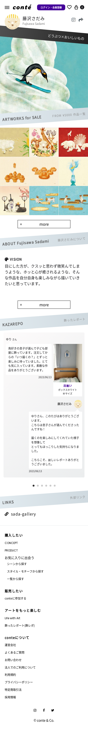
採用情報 (10, 697)
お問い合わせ (13, 660)
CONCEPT (11, 543)
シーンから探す (17, 564)
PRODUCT (11, 550)
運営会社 (10, 645)
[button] (33, 486)
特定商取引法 (13, 690)
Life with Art (12, 618)
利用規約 (10, 675)
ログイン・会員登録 (51, 7)
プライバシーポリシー (19, 682)
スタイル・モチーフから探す (25, 571)
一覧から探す (15, 579)
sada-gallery (20, 514)
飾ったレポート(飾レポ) (20, 625)
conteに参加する (15, 598)
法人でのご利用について (20, 667)
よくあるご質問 (14, 652)
